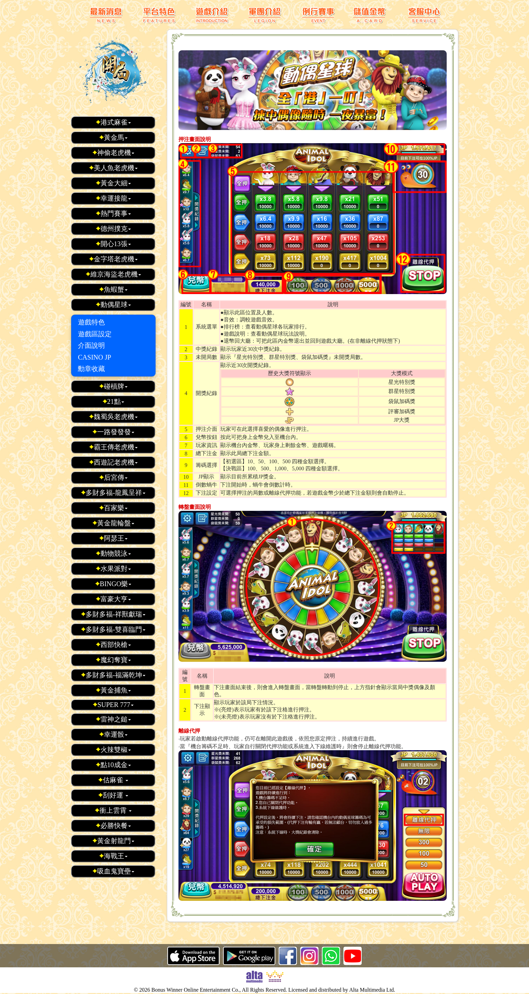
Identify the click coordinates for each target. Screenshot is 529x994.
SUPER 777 (113, 704)
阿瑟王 (113, 538)
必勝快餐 (113, 825)
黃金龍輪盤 (113, 523)
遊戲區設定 (95, 334)
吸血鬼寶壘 (113, 871)
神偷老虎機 (113, 152)
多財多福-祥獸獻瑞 (113, 614)
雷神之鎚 (113, 719)
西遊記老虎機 (113, 462)
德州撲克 (113, 228)
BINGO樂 (113, 583)
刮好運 (113, 795)
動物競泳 (113, 553)
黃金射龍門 (113, 840)
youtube (352, 956)
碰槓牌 (113, 386)
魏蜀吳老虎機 (113, 416)
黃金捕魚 (113, 690)
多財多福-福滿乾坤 (113, 675)
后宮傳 (113, 477)
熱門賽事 (113, 213)
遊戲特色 (91, 322)
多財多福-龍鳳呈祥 (113, 492)
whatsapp (331, 956)
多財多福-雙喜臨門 (113, 629)
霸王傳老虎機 (113, 447)
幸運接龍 (113, 198)
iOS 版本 (193, 956)
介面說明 (91, 345)
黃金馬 (113, 137)
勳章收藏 (91, 368)
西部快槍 (113, 644)
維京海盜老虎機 (113, 274)
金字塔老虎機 (113, 259)
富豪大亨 (113, 599)
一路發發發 (113, 432)
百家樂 (113, 508)
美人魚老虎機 (113, 168)
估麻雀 (113, 780)
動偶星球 (113, 304)
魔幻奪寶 (113, 659)
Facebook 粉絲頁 (288, 956)
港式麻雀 (113, 122)
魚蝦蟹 (113, 289)
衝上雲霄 (113, 810)
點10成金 (113, 764)
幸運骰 (113, 734)
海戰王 (113, 856)
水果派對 (113, 568)
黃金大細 (113, 183)
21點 (113, 401)
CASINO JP (94, 357)
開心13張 (113, 243)
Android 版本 (249, 956)
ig (309, 956)
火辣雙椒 (113, 749)
